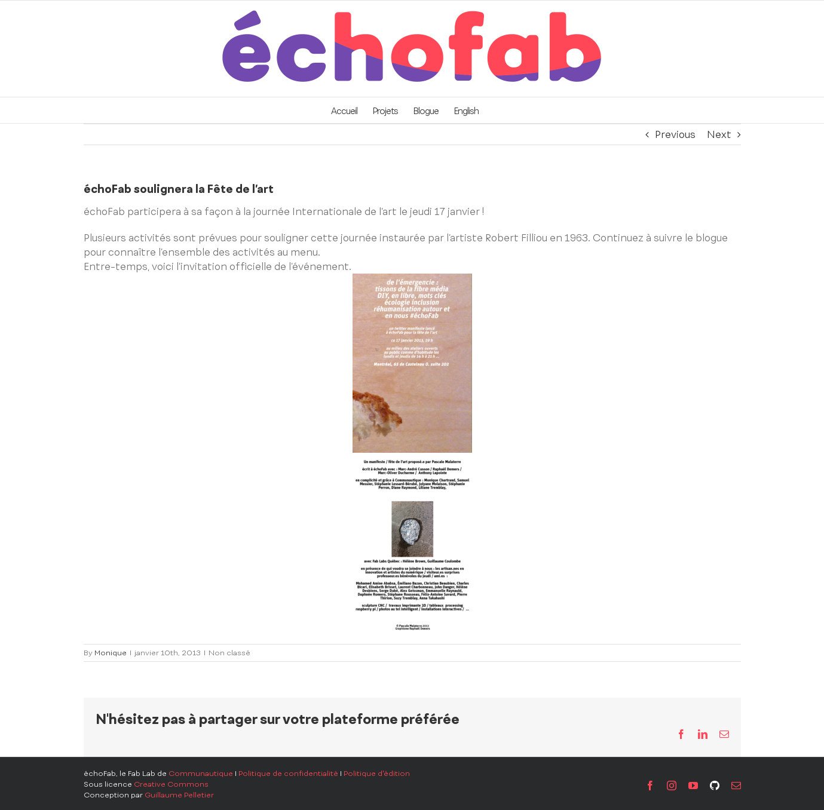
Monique (110, 653)
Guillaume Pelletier (179, 795)
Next (719, 134)
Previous (675, 134)
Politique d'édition (377, 773)
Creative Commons (171, 784)
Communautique (201, 773)
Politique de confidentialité (288, 773)
